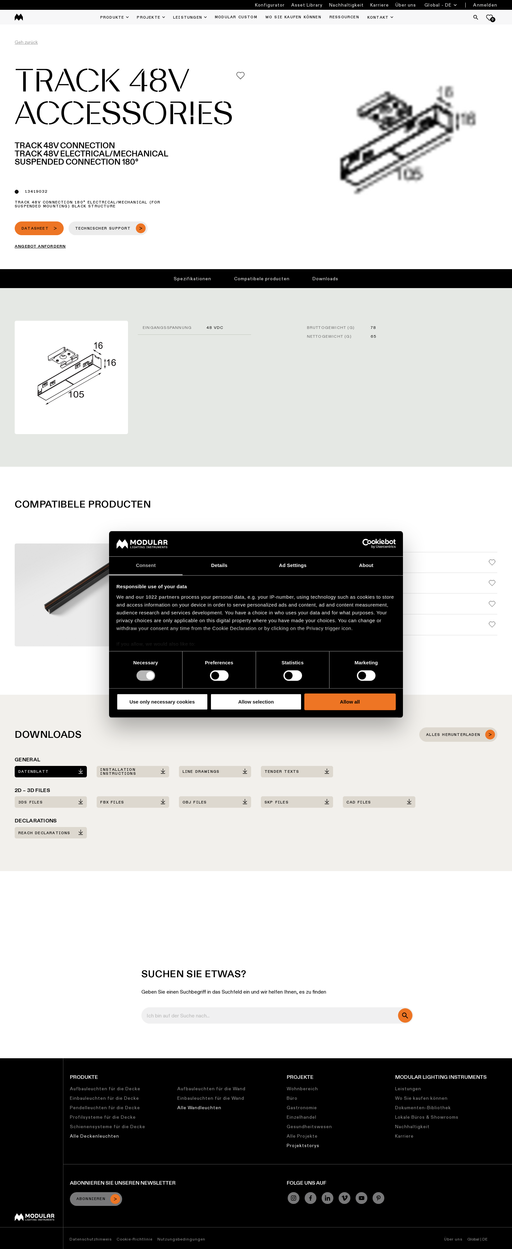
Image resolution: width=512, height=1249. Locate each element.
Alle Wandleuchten (199, 1108)
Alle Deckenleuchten (94, 1136)
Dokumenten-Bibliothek (423, 1108)
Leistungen (408, 1089)
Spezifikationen (192, 279)
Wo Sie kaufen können (421, 1098)
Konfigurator (270, 5)
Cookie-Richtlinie (134, 1239)
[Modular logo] (34, 1219)
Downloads (325, 279)
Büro (292, 1098)
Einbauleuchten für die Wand (210, 1098)
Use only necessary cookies (162, 702)
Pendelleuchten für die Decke (105, 1108)
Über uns (405, 5)
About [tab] (366, 565)
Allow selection (256, 702)
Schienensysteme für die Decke (107, 1126)
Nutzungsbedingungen (181, 1239)
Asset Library (307, 5)
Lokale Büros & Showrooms (426, 1117)
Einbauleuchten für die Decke (104, 1098)
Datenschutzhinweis (91, 1239)
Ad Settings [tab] (292, 565)
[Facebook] (310, 1198)
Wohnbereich (302, 1089)
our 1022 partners (158, 597)
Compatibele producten (262, 279)
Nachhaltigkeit (346, 5)
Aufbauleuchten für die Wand (211, 1089)
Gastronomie (302, 1108)
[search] (405, 1015)
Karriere (379, 5)
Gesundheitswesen (309, 1126)
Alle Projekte (302, 1136)
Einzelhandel (301, 1117)
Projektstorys (303, 1145)
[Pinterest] (378, 1198)
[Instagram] (293, 1198)
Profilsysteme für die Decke (103, 1117)
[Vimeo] (344, 1198)
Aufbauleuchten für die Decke (105, 1089)
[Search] (476, 17)
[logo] (19, 17)
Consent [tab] (146, 565)
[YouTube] (361, 1198)
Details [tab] (219, 565)
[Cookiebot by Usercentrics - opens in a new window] (367, 544)
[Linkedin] (327, 1198)
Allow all (350, 702)
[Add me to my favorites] (240, 76)
